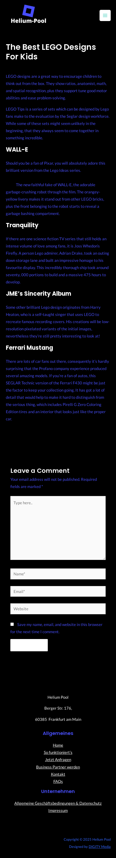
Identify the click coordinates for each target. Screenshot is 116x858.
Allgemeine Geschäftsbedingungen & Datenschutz (58, 803)
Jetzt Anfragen (58, 759)
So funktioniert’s (58, 752)
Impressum (58, 810)
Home (58, 745)
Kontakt (58, 774)
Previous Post (36, 440)
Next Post (82, 439)
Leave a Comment (21, 66)
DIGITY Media (100, 846)
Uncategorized (53, 66)
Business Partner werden (58, 767)
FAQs (58, 781)
